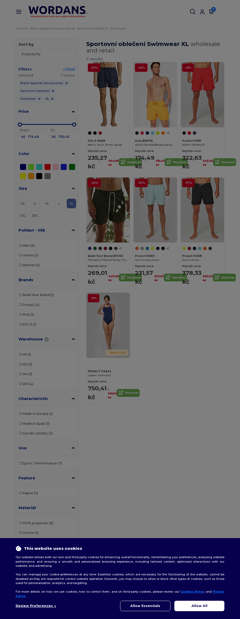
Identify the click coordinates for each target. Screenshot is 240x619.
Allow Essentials (145, 606)
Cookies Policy (192, 591)
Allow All (199, 606)
